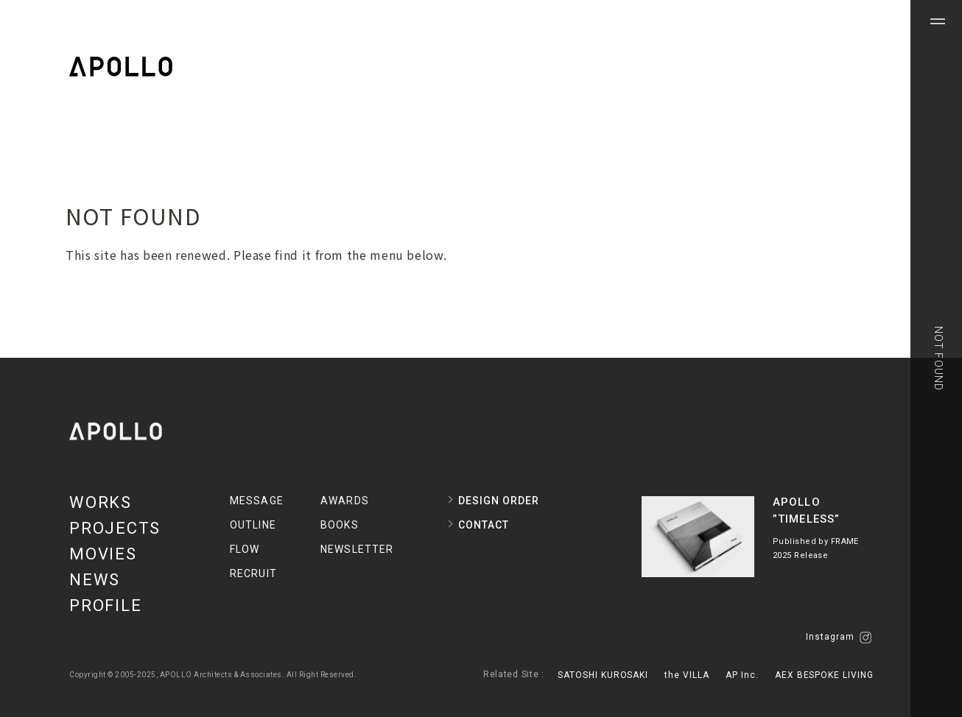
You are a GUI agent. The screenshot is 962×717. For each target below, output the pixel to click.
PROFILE (105, 605)
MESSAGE (257, 500)
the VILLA (686, 675)
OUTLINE (253, 525)
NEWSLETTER (356, 549)
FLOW (244, 549)
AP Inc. (742, 675)
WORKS (100, 502)
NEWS (94, 580)
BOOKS (339, 525)
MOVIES (103, 554)
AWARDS (344, 500)
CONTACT (483, 525)
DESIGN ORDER (498, 500)
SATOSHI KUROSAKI (603, 675)
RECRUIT (253, 573)
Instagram (838, 637)
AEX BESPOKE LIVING (824, 675)
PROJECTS (115, 528)
